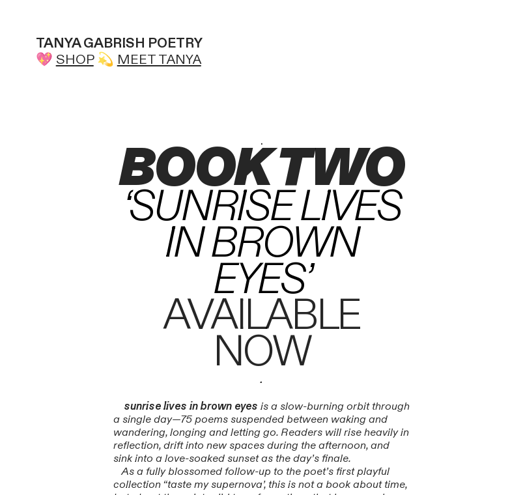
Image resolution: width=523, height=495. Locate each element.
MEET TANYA (159, 59)
